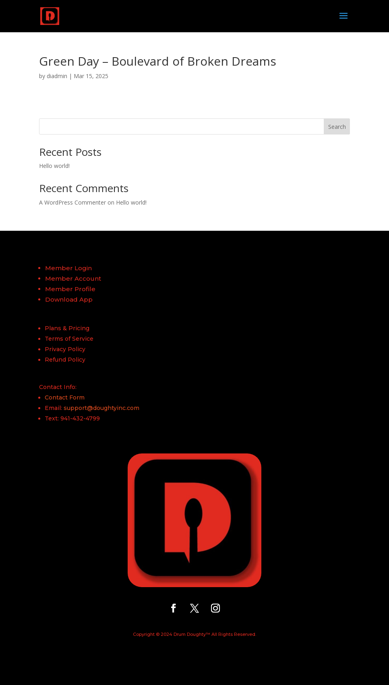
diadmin (57, 76)
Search (337, 126)
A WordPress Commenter (72, 202)
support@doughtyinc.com (101, 408)
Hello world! (54, 166)
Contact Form (65, 397)
